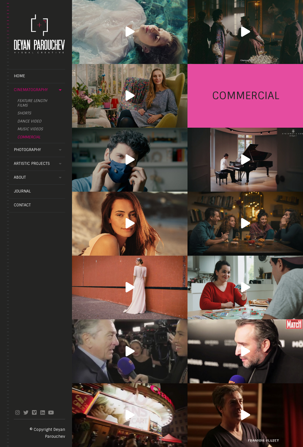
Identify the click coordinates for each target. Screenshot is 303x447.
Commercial (28, 137)
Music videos (30, 129)
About (20, 177)
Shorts (24, 113)
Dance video (29, 121)
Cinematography (31, 89)
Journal (22, 191)
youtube (50, 412)
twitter (25, 412)
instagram (17, 412)
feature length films (32, 103)
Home (19, 75)
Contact (22, 205)
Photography (27, 149)
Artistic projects (32, 163)
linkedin (42, 412)
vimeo (34, 412)
